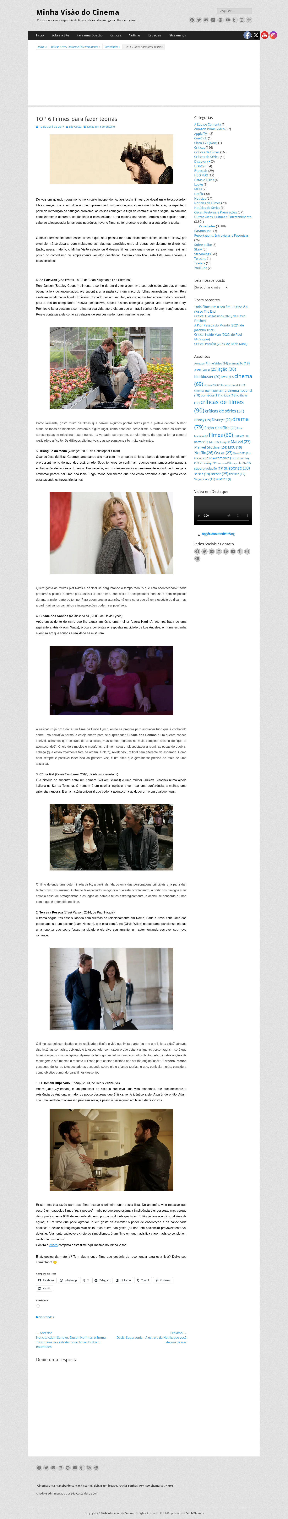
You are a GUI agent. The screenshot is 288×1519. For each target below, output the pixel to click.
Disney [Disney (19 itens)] (202, 419)
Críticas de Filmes (207, 152)
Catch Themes (195, 1513)
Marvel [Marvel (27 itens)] (240, 441)
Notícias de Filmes (207, 203)
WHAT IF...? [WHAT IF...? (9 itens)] (223, 479)
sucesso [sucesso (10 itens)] (224, 463)
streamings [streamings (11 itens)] (208, 463)
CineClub (200, 138)
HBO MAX (201, 175)
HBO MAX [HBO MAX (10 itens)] (241, 436)
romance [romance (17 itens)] (226, 458)
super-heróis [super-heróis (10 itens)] (241, 463)
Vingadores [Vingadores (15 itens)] (204, 479)
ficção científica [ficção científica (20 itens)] (220, 427)
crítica (53, 1245)
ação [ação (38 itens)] (227, 369)
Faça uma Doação (90, 35)
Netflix (199, 194)
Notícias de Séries (207, 208)
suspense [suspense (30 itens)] (237, 468)
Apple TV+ (201, 134)
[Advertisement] (144, 78)
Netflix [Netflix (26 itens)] (203, 452)
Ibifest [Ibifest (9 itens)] (214, 442)
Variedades (112, 47)
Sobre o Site (60, 35)
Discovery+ (202, 161)
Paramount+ (203, 231)
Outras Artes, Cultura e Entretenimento (76, 47)
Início (40, 35)
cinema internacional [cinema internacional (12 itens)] (210, 390)
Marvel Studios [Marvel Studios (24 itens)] (210, 447)
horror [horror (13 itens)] (201, 442)
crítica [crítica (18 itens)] (228, 395)
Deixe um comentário (101, 126)
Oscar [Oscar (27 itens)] (223, 452)
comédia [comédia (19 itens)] (210, 395)
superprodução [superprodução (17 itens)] (208, 468)
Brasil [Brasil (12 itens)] (227, 377)
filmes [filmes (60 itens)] (221, 434)
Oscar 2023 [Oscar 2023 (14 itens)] (204, 458)
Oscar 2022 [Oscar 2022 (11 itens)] (241, 453)
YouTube (200, 268)
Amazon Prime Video (209, 129)
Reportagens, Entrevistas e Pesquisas (221, 235)
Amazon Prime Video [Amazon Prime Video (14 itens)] (211, 363)
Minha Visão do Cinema (77, 12)
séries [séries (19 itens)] (202, 474)
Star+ (198, 249)
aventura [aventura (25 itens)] (205, 369)
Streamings (177, 35)
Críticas (115, 35)
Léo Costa (75, 126)
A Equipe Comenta (207, 124)
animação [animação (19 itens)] (239, 363)
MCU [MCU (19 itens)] (235, 447)
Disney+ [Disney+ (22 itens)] (221, 419)
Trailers (199, 263)
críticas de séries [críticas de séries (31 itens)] (224, 411)
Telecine (200, 258)
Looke (198, 184)
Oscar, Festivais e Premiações (215, 212)
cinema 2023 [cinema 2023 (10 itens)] (213, 385)
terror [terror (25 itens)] (219, 473)
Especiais (155, 35)
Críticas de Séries (206, 157)
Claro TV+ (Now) (205, 143)
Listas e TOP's (204, 180)
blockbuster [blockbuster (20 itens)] (207, 376)
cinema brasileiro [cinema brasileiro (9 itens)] (234, 385)
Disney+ (200, 166)
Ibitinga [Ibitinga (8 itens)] (225, 442)
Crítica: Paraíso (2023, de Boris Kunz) (220, 344)
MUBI (198, 189)
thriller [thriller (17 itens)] (237, 474)
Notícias (135, 35)
